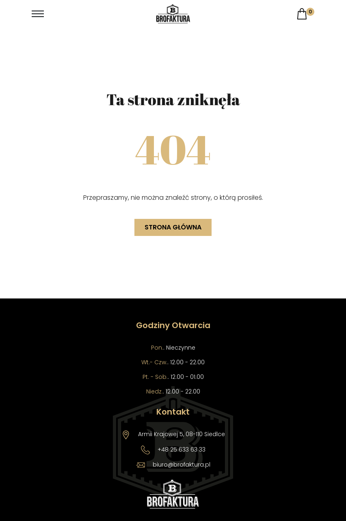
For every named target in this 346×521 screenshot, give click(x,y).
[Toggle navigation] (38, 14)
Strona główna (173, 227)
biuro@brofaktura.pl (181, 464)
